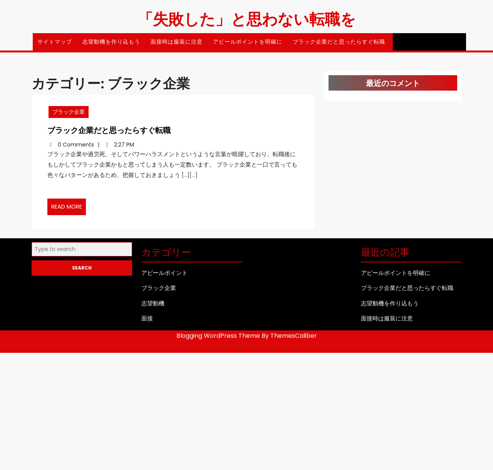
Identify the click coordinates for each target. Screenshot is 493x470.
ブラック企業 (82, 118)
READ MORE (82, 202)
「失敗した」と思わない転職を (247, 18)
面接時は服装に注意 (177, 41)
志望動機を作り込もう (111, 41)
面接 (147, 321)
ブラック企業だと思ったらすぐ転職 (339, 41)
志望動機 (152, 306)
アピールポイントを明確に (247, 41)
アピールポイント (164, 275)
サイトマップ (54, 41)
